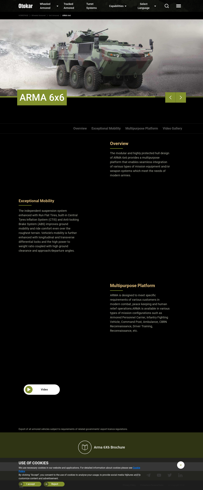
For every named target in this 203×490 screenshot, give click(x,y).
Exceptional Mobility (106, 128)
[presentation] (170, 97)
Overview (80, 128)
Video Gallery (172, 128)
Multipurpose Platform (141, 128)
